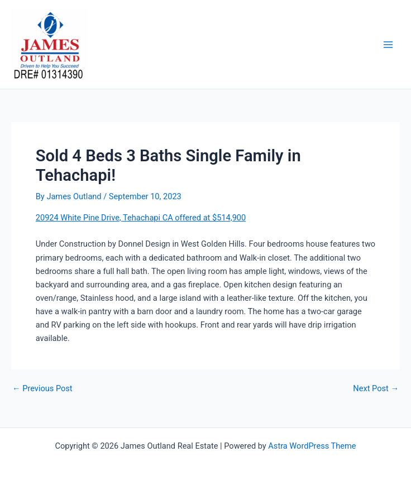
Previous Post (42, 389)
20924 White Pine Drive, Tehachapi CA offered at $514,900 (141, 218)
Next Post (376, 389)
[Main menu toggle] (388, 44)
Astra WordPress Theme (312, 446)
